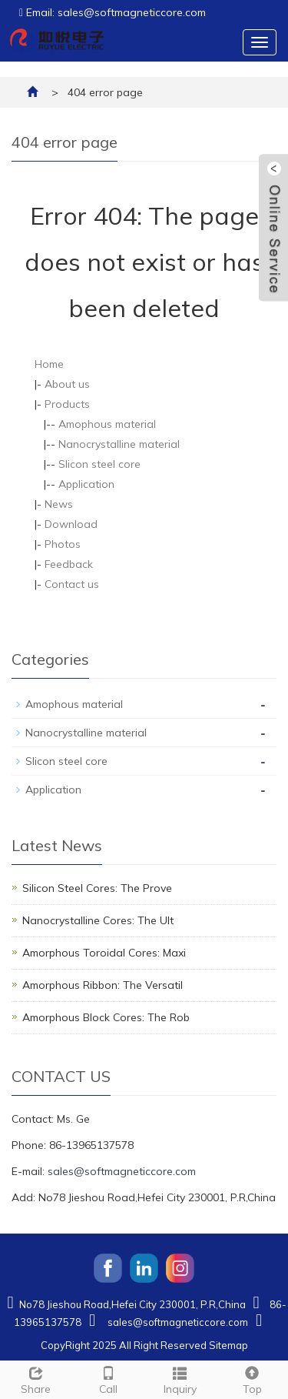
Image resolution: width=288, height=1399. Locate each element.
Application (86, 484)
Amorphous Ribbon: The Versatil (102, 985)
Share (36, 1378)
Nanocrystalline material (119, 444)
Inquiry (180, 1378)
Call (108, 1378)
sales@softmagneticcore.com (122, 1171)
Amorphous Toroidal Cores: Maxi (104, 953)
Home (49, 364)
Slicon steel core (99, 464)
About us (67, 384)
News (59, 504)
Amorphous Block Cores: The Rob (106, 1017)
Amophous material (107, 424)
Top (252, 1378)
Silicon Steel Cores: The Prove (97, 888)
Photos (63, 544)
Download (71, 524)
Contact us (72, 584)
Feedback (69, 564)
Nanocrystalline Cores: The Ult (98, 920)
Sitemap (228, 1345)
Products (67, 404)
